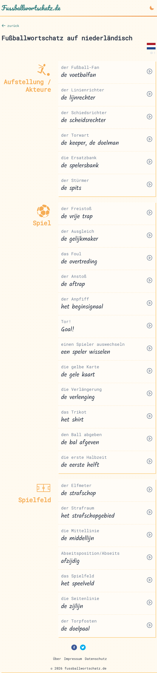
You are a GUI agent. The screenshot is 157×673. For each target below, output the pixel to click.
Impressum (73, 658)
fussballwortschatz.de (85, 668)
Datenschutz (96, 658)
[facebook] (74, 648)
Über (57, 658)
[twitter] (83, 648)
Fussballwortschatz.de (30, 7)
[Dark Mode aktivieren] (152, 8)
